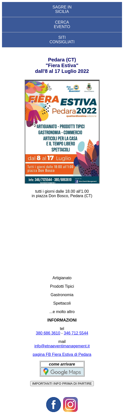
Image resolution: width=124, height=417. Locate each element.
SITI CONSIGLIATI (61, 39)
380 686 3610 (48, 333)
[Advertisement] (62, 237)
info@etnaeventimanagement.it (62, 346)
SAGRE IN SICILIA (61, 9)
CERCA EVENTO (62, 24)
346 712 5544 (76, 333)
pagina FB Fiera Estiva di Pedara (62, 354)
